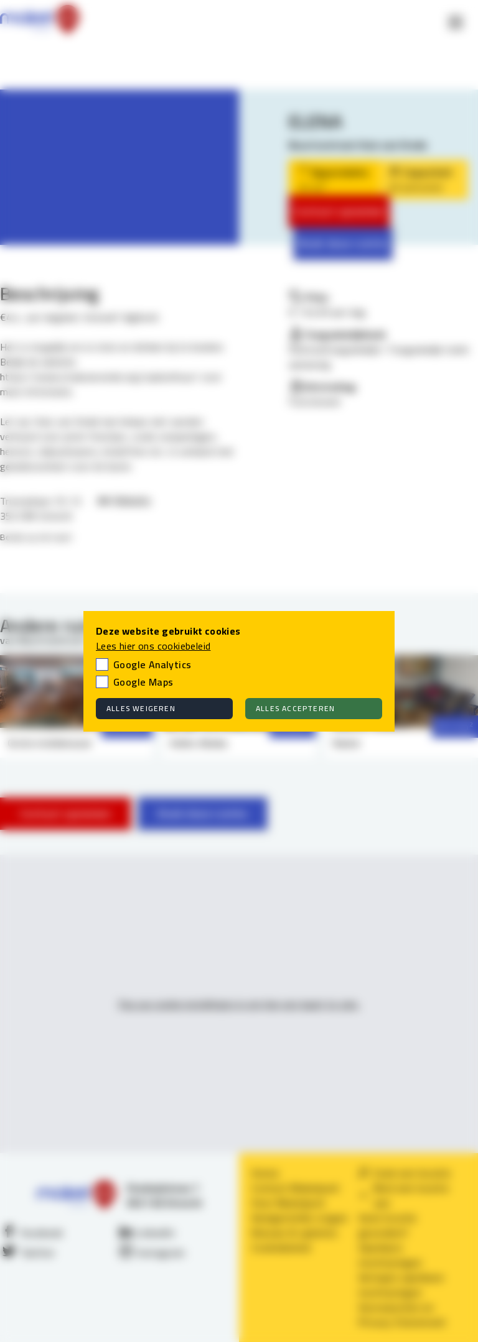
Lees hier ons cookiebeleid (153, 645)
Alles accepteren (295, 708)
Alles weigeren (141, 708)
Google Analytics (152, 664)
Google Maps (143, 682)
